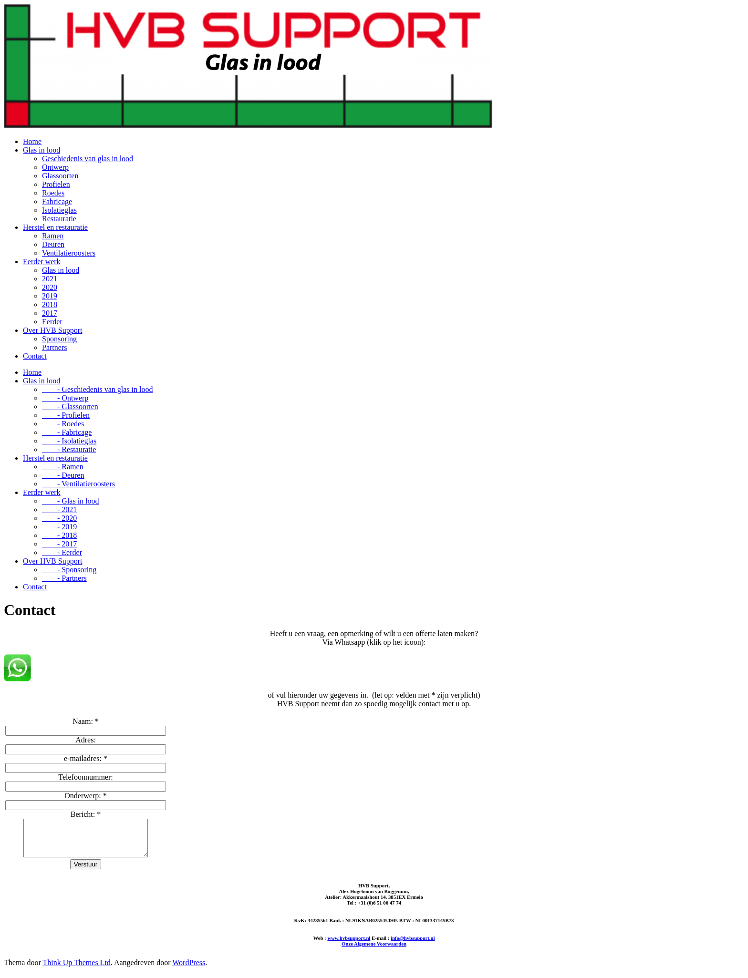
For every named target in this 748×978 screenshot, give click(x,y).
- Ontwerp (65, 398)
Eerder (52, 322)
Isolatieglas (59, 210)
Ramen (52, 236)
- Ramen (62, 467)
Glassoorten (60, 176)
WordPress (188, 970)
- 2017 (59, 544)
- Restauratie (69, 449)
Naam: (86, 721)
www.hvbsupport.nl (348, 945)
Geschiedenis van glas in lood (87, 158)
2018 (49, 304)
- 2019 (59, 527)
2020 (49, 287)
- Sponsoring (69, 570)
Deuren (53, 244)
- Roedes (63, 424)
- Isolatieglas (69, 441)
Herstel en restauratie (55, 227)
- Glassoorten (70, 406)
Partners (54, 347)
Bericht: (86, 814)
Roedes (53, 193)
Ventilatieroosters (68, 253)
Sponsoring (59, 339)
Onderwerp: (85, 796)
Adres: (85, 740)
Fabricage (57, 201)
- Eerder (62, 552)
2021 (49, 279)
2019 (49, 296)
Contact (35, 356)
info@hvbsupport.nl (413, 945)
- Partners (64, 578)
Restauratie (59, 219)
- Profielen (66, 415)
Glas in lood (41, 150)
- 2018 (59, 535)
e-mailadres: (85, 758)
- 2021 (59, 509)
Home (32, 141)
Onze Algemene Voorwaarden (374, 951)
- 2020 (59, 518)
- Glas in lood (70, 501)
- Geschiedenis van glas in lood (97, 389)
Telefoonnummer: (85, 777)
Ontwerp (55, 167)
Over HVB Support (52, 330)
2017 (49, 313)
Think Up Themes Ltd (76, 970)
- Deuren (63, 475)
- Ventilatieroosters (78, 484)
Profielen (56, 184)
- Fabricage (67, 432)
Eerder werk (42, 261)
